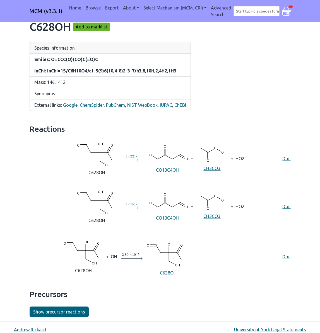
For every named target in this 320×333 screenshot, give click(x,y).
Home (75, 7)
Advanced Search (221, 11)
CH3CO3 (211, 158)
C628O (166, 256)
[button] (286, 10)
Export (112, 7)
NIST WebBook (142, 105)
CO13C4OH (167, 158)
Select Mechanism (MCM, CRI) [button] (173, 7)
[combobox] (257, 11)
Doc (286, 158)
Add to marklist (91, 26)
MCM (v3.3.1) (46, 11)
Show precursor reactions (59, 311)
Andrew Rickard (30, 329)
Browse (93, 7)
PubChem (115, 105)
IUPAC (166, 105)
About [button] (129, 7)
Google (70, 105)
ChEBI (180, 105)
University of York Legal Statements (270, 329)
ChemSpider (92, 105)
